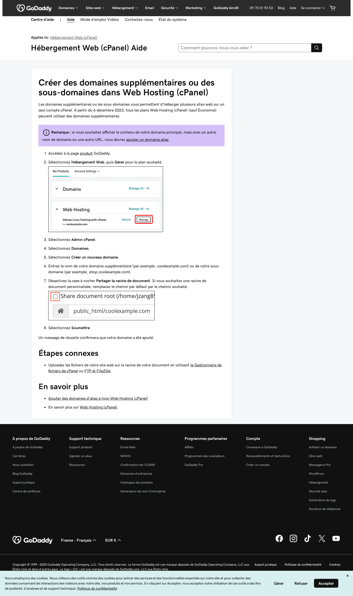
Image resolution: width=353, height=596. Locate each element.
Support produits (80, 447)
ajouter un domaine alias (147, 139)
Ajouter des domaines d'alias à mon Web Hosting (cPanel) (98, 398)
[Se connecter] (313, 7)
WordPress (316, 473)
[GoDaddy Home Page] (33, 540)
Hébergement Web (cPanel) (73, 37)
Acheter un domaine (323, 447)
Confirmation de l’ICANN (137, 464)
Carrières (19, 456)
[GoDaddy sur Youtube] (336, 541)
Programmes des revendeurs (205, 456)
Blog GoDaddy (22, 473)
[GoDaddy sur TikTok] (307, 541)
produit (86, 153)
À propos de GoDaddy (28, 447)
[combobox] (245, 48)
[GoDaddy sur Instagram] (293, 541)
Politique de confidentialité (303, 564)
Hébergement (318, 482)
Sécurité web (318, 491)
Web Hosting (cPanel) (98, 407)
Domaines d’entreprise (136, 473)
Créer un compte (258, 464)
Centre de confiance (26, 491)
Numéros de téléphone (324, 508)
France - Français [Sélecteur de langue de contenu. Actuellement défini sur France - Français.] (79, 540)
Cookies (334, 564)
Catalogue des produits (136, 482)
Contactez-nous (139, 19)
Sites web (315, 456)
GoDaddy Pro (194, 464)
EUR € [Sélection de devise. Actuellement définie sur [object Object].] (113, 540)
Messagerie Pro (319, 464)
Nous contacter (23, 464)
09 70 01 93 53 (261, 8)
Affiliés (189, 447)
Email (149, 8)
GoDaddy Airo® (226, 8)
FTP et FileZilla (97, 371)
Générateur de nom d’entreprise (143, 491)
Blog (281, 8)
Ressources (77, 464)
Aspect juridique (24, 482)
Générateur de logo (322, 500)
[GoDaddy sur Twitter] (321, 541)
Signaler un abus (80, 456)
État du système (173, 19)
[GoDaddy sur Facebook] (279, 541)
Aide (293, 8)
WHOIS (125, 456)
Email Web (127, 447)
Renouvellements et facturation (268, 456)
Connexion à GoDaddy (261, 447)
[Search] (316, 47)
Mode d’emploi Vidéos (99, 19)
